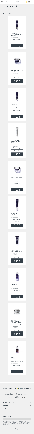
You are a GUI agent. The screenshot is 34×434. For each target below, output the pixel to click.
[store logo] (17, 2)
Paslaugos (6, 411)
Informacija (6, 405)
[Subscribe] (30, 419)
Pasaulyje (5, 408)
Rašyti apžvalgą (17, 39)
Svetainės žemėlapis (8, 402)
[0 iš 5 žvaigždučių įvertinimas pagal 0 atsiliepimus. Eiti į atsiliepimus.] (15, 37)
